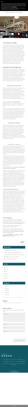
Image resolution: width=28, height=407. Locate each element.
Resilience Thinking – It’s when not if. (10, 250)
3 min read (7, 286)
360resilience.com (12, 235)
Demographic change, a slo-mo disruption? (11, 256)
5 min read (7, 290)
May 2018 (5, 273)
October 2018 (6, 269)
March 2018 (6, 278)
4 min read (7, 288)
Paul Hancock (9, 12)
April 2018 (5, 275)
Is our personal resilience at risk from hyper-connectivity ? (14, 254)
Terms (6, 361)
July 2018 (5, 271)
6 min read (7, 292)
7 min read (7, 294)
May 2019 (5, 267)
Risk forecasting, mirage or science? (10, 258)
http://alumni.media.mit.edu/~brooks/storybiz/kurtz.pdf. (13, 223)
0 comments (20, 12)
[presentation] (11, 336)
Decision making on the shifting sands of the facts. (13, 252)
